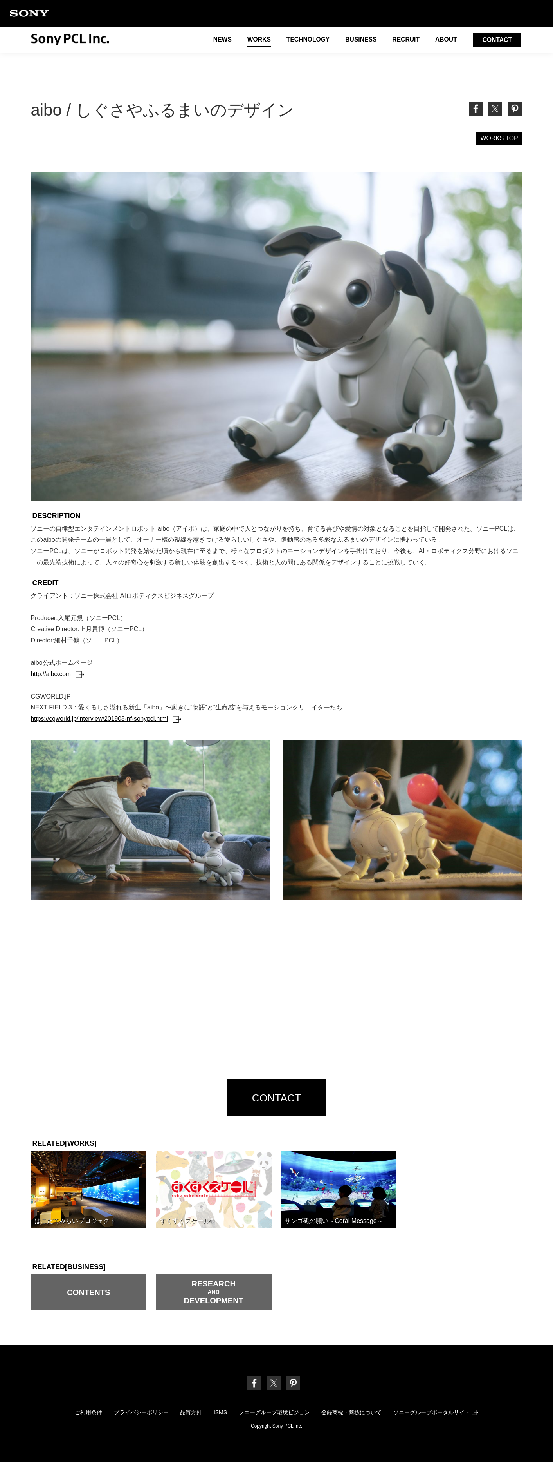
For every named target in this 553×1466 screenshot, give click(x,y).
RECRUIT (404, 40)
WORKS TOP (499, 138)
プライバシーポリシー (139, 1415)
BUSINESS (359, 40)
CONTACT (497, 40)
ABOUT (445, 40)
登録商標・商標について (353, 1415)
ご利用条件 (85, 1415)
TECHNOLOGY (305, 40)
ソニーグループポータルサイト (438, 1415)
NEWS (218, 40)
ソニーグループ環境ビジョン (275, 1415)
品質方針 (190, 1415)
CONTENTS (88, 1295)
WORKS (255, 40)
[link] (515, 109)
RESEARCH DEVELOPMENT (213, 1295)
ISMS (220, 1415)
